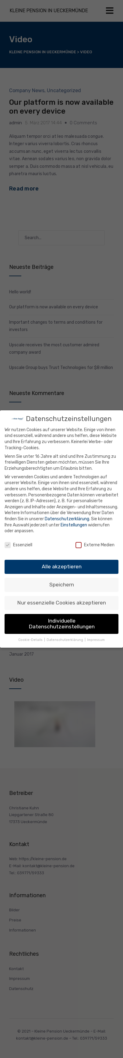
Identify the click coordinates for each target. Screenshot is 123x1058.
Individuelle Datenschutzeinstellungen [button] (62, 624)
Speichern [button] (61, 585)
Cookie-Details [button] (31, 640)
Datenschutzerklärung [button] (65, 640)
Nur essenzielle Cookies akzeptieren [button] (61, 603)
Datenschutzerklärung (67, 518)
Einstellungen (74, 525)
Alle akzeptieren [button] (62, 566)
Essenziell (18, 545)
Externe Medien (95, 545)
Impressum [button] (96, 640)
